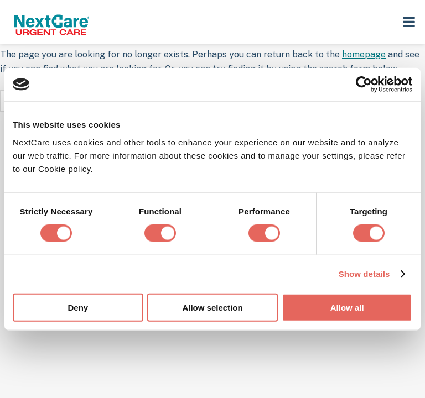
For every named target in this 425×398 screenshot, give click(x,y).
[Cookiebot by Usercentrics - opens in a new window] (363, 84)
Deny (78, 307)
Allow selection (212, 307)
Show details (364, 274)
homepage (364, 54)
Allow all (347, 307)
